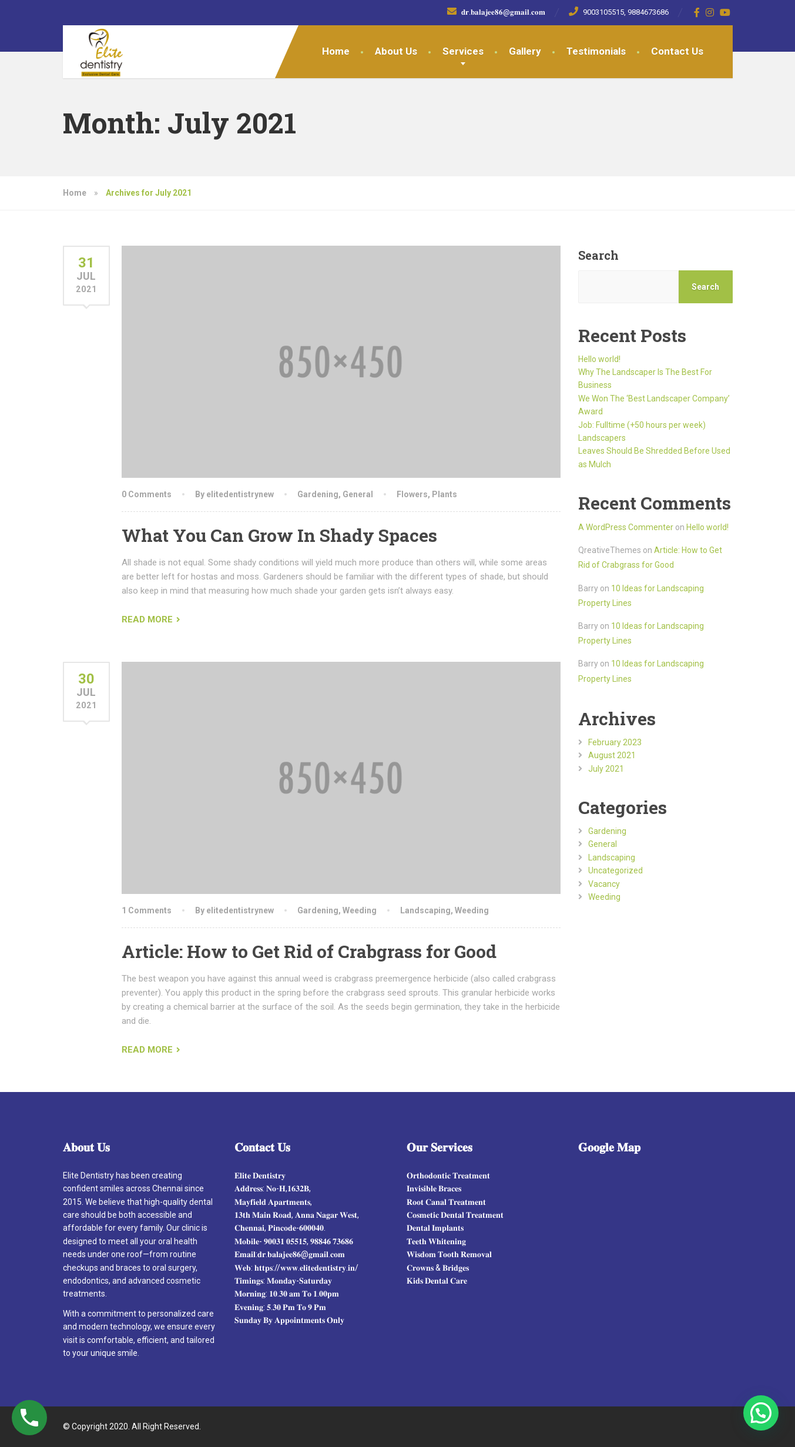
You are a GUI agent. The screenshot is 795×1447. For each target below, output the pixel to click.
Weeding (360, 910)
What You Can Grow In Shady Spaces (279, 535)
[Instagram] (710, 12)
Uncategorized (615, 870)
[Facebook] (697, 12)
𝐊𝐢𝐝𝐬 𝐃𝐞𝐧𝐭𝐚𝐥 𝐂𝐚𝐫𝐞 (437, 1280)
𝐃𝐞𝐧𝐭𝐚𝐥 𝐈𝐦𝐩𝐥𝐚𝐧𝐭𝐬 (435, 1227)
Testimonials (596, 51)
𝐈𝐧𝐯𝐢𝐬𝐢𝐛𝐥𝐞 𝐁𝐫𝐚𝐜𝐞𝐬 (434, 1188)
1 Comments (147, 910)
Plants (444, 494)
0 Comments (147, 494)
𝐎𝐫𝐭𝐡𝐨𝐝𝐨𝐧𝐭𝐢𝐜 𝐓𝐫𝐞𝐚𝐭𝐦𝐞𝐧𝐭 (448, 1175)
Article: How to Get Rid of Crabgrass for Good (309, 951)
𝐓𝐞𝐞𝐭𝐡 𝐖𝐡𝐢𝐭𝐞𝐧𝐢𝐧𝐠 (436, 1241)
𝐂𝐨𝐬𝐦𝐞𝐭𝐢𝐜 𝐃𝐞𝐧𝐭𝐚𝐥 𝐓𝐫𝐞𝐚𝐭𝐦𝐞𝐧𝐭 (455, 1215)
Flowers (412, 494)
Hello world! (599, 359)
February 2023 (615, 742)
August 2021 (612, 755)
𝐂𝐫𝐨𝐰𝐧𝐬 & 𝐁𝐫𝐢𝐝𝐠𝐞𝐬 (438, 1267)
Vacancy (604, 884)
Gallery (525, 51)
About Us (396, 51)
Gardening (317, 494)
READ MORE (147, 619)
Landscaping (425, 910)
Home (336, 51)
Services (463, 51)
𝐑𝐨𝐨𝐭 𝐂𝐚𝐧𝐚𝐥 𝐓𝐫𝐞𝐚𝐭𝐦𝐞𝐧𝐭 (446, 1202)
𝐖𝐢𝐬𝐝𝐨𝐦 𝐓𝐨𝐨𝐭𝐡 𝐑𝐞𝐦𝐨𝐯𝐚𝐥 (449, 1254)
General (358, 494)
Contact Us (677, 51)
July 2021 (606, 768)
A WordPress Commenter (625, 527)
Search (598, 255)
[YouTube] (725, 12)
